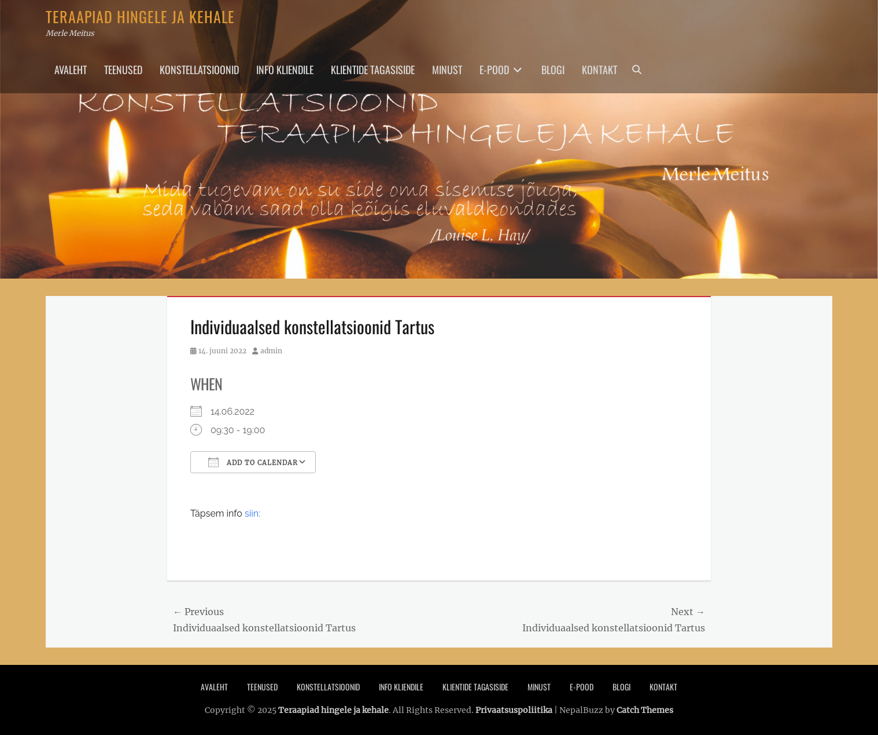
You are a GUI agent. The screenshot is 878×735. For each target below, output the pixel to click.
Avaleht (70, 69)
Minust (447, 69)
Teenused (123, 69)
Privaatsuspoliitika (513, 710)
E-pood (494, 69)
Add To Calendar (253, 462)
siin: (252, 513)
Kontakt (599, 69)
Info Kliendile (284, 69)
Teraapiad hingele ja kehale (140, 16)
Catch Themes (645, 710)
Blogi (553, 69)
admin (271, 350)
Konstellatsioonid (199, 69)
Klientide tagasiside (373, 69)
